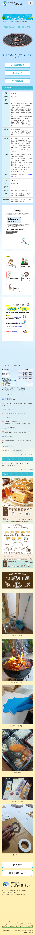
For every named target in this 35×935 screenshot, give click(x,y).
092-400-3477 (14, 180)
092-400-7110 (11, 892)
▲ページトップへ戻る (27, 454)
